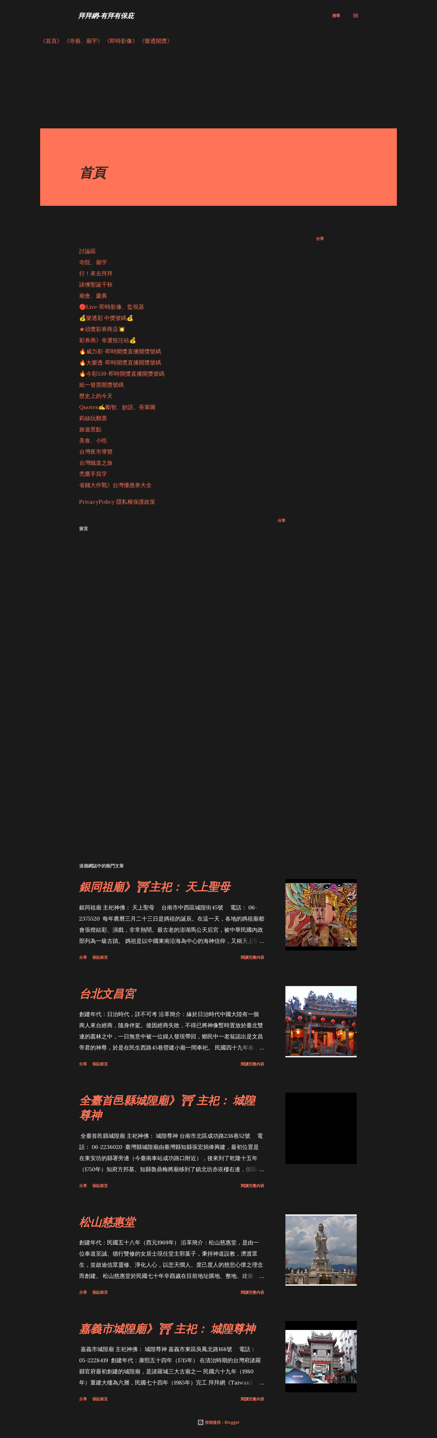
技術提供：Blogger (218, 1422)
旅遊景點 (90, 429)
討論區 (87, 251)
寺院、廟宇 (93, 262)
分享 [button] (320, 238)
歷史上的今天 (96, 395)
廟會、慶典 (93, 295)
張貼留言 (100, 957)
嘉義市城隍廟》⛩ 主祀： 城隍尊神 (167, 1328)
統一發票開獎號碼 (101, 384)
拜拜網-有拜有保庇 (106, 15)
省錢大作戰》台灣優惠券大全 (115, 484)
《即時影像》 (121, 40)
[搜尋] (336, 15)
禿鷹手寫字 (93, 473)
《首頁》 (51, 40)
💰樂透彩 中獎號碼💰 (106, 317)
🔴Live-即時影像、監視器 (111, 306)
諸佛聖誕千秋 (96, 284)
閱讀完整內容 (252, 957)
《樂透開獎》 (156, 40)
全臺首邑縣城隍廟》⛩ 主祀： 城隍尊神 (167, 1107)
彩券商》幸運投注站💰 (107, 340)
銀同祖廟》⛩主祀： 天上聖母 (154, 886)
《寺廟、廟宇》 (83, 40)
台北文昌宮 (107, 993)
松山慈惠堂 (107, 1221)
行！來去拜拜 (96, 273)
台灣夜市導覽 (96, 451)
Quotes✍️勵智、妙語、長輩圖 (117, 406)
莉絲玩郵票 (93, 418)
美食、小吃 (93, 440)
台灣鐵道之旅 (96, 462)
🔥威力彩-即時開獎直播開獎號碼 (120, 351)
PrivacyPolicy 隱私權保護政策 (117, 501)
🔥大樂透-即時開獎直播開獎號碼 (120, 362)
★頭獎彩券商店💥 (103, 329)
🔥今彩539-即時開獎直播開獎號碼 (121, 373)
